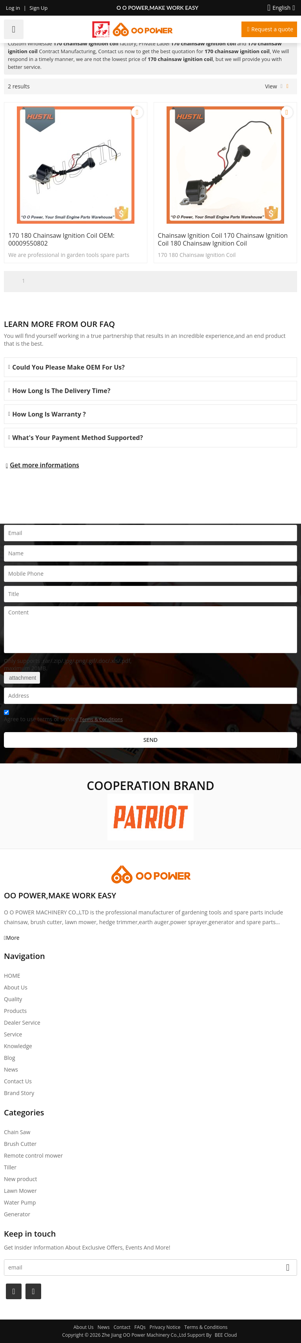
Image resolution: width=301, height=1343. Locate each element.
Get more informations (44, 465)
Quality (13, 999)
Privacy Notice (165, 1327)
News (11, 1069)
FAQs (140, 1327)
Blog (9, 1057)
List (282, 86)
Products (15, 1010)
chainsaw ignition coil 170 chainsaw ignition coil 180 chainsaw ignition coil (223, 239)
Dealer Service (22, 1022)
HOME (12, 975)
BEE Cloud (226, 1335)
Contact (122, 1327)
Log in (13, 7)
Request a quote (272, 29)
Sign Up (38, 7)
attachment (22, 678)
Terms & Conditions (101, 719)
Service (13, 1034)
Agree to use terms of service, (63, 717)
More (13, 937)
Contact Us (18, 1081)
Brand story (19, 1093)
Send (150, 739)
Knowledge (18, 1046)
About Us (15, 987)
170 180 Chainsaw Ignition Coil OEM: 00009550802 (61, 239)
